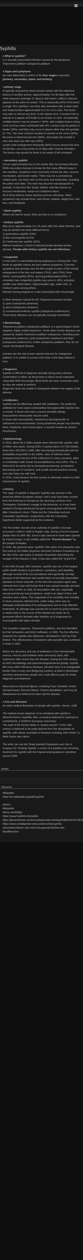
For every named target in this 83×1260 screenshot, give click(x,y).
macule (7, 117)
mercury (17, 655)
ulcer (59, 117)
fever (32, 199)
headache (19, 202)
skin (65, 172)
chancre (72, 98)
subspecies (33, 63)
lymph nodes (30, 175)
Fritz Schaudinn (15, 632)
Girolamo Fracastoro (63, 551)
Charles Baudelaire (51, 690)
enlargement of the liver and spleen (23, 272)
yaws (9, 303)
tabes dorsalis (32, 620)
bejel (71, 338)
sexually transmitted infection (24, 59)
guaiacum (58, 752)
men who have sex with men (19, 141)
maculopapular (62, 183)
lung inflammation (50, 276)
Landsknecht (10, 721)
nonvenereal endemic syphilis (23, 311)
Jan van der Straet (24, 744)
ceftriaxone (9, 423)
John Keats (69, 732)
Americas (52, 504)
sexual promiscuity (13, 593)
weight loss (67, 199)
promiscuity (53, 465)
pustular (7, 187)
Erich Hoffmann (39, 632)
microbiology (19, 663)
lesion (11, 152)
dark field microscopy (21, 380)
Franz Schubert (59, 686)
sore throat (43, 199)
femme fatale (28, 725)
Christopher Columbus (15, 504)
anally (54, 137)
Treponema (46, 299)
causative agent (62, 581)
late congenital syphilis (28, 280)
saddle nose (10, 284)
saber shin (62, 284)
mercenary (50, 721)
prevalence (37, 570)
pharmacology (40, 663)
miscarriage (67, 291)
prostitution (67, 465)
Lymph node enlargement (17, 144)
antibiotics (53, 404)
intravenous (41, 419)
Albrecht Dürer (11, 717)
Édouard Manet (30, 690)
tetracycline (25, 415)
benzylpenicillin (57, 419)
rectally (68, 137)
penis (10, 137)
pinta (8, 307)
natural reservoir (44, 353)
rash (32, 179)
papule (21, 117)
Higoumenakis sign (43, 284)
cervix (66, 133)
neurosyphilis (18, 237)
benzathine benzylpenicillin (49, 407)
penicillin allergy (56, 411)
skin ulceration (49, 106)
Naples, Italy (42, 531)
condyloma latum (49, 191)
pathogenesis (45, 605)
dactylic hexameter (46, 554)
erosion (48, 117)
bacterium (64, 59)
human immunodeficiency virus (43, 462)
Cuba (16, 477)
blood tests (38, 376)
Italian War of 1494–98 (17, 535)
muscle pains (35, 427)
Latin (21, 554)
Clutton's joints (11, 288)
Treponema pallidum (14, 63)
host (5, 361)
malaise (55, 199)
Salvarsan (38, 636)
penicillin (58, 639)
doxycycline (9, 415)
